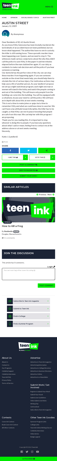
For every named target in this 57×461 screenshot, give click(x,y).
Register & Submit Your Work (40, 391)
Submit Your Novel (36, 395)
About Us (5, 362)
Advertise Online (36, 374)
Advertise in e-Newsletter (39, 377)
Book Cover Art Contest (10, 425)
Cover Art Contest (8, 422)
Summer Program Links (38, 422)
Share (5, 146)
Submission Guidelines (38, 398)
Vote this (45, 157)
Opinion (14, 17)
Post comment (46, 285)
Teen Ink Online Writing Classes (41, 428)
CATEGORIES (28, 459)
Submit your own (28, 176)
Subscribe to (23, 301)
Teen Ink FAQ (6, 377)
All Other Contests (8, 428)
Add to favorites (28, 170)
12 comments (8, 238)
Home (4, 17)
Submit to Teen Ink (18, 309)
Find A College (16, 316)
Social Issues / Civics (30, 17)
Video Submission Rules (38, 401)
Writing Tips (34, 404)
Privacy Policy (6, 380)
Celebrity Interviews (9, 374)
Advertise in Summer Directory (41, 371)
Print (5, 142)
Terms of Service (7, 383)
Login (51, 267)
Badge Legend (35, 437)
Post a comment (28, 165)
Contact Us (5, 365)
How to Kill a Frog (12, 226)
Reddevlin (8, 231)
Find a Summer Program (20, 324)
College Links (34, 425)
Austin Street (49, 17)
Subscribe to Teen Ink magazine (40, 410)
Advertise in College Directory (40, 368)
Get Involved (34, 407)
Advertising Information (38, 365)
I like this (18, 157)
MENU (49, 7)
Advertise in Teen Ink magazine (40, 362)
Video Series (34, 434)
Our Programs (7, 368)
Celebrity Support (8, 371)
